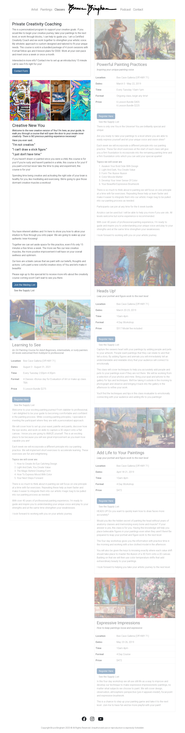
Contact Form (21, 71)
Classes (60, 9)
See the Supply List (24, 290)
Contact (138, 9)
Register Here (21, 399)
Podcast (125, 9)
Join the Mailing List (24, 284)
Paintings (46, 9)
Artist (34, 9)
